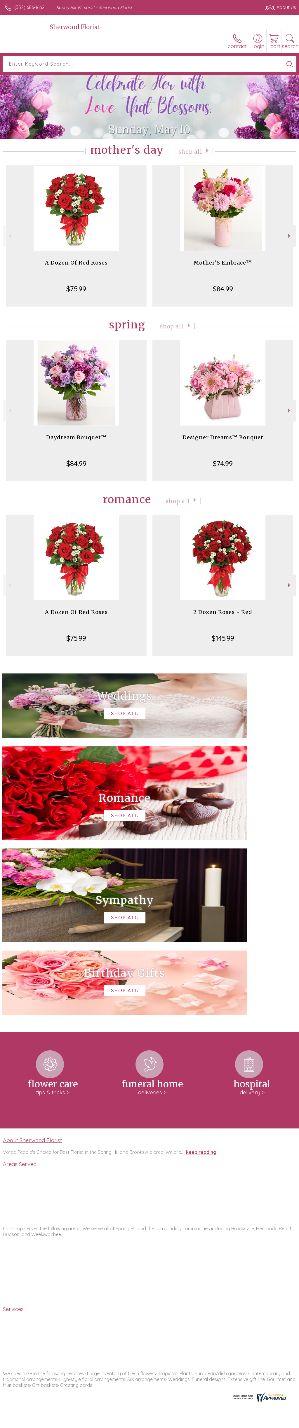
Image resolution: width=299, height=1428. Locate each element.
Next (290, 236)
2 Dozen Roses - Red (222, 612)
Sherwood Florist (75, 27)
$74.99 (223, 463)
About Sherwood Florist (32, 965)
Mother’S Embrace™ (223, 262)
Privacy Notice (197, 1422)
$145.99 (223, 638)
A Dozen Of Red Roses (76, 262)
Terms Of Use (162, 1422)
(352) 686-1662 (29, 7)
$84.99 (223, 288)
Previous (9, 236)
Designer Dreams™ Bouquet (222, 437)
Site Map (274, 1422)
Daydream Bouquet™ (76, 437)
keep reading (201, 977)
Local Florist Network (238, 1422)
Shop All (190, 151)
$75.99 (76, 288)
